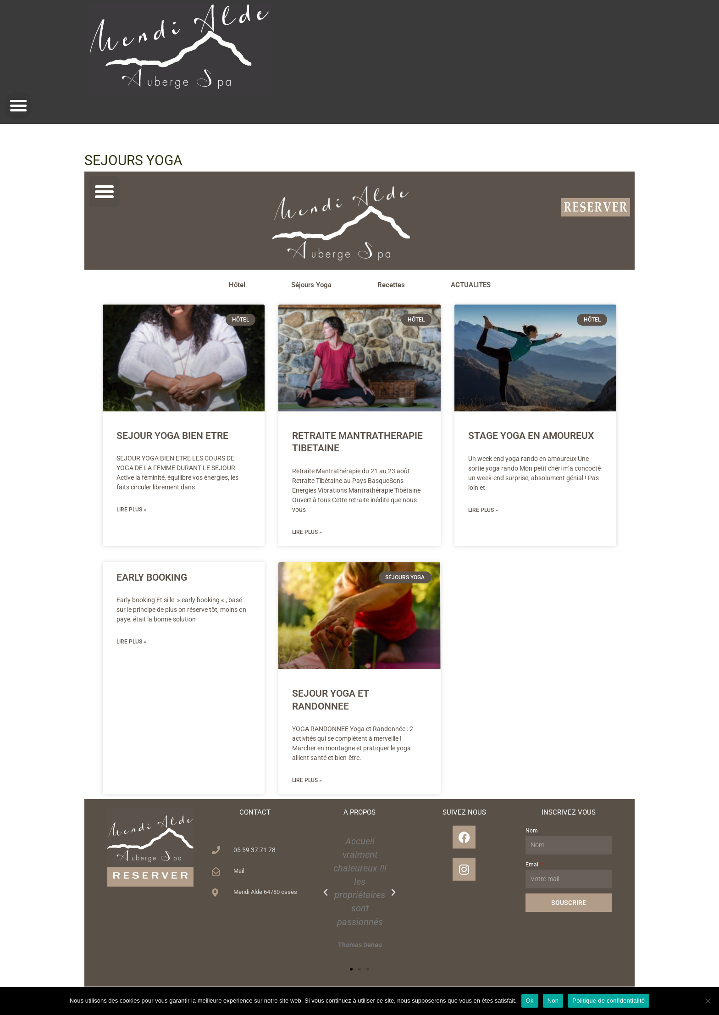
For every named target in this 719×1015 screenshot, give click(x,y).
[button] (18, 105)
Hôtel (237, 285)
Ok (530, 1000)
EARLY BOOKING (151, 577)
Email (533, 865)
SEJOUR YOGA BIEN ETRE (172, 435)
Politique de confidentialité (608, 1000)
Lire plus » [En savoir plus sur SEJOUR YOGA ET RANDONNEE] (307, 781)
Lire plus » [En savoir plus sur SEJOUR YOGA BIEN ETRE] (131, 510)
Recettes (391, 285)
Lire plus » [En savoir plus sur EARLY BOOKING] (131, 642)
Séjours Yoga (311, 285)
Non (553, 1000)
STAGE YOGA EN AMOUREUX (531, 435)
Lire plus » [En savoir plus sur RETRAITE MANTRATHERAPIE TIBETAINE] (307, 532)
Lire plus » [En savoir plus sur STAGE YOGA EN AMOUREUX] (483, 510)
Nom (531, 831)
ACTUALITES (471, 285)
